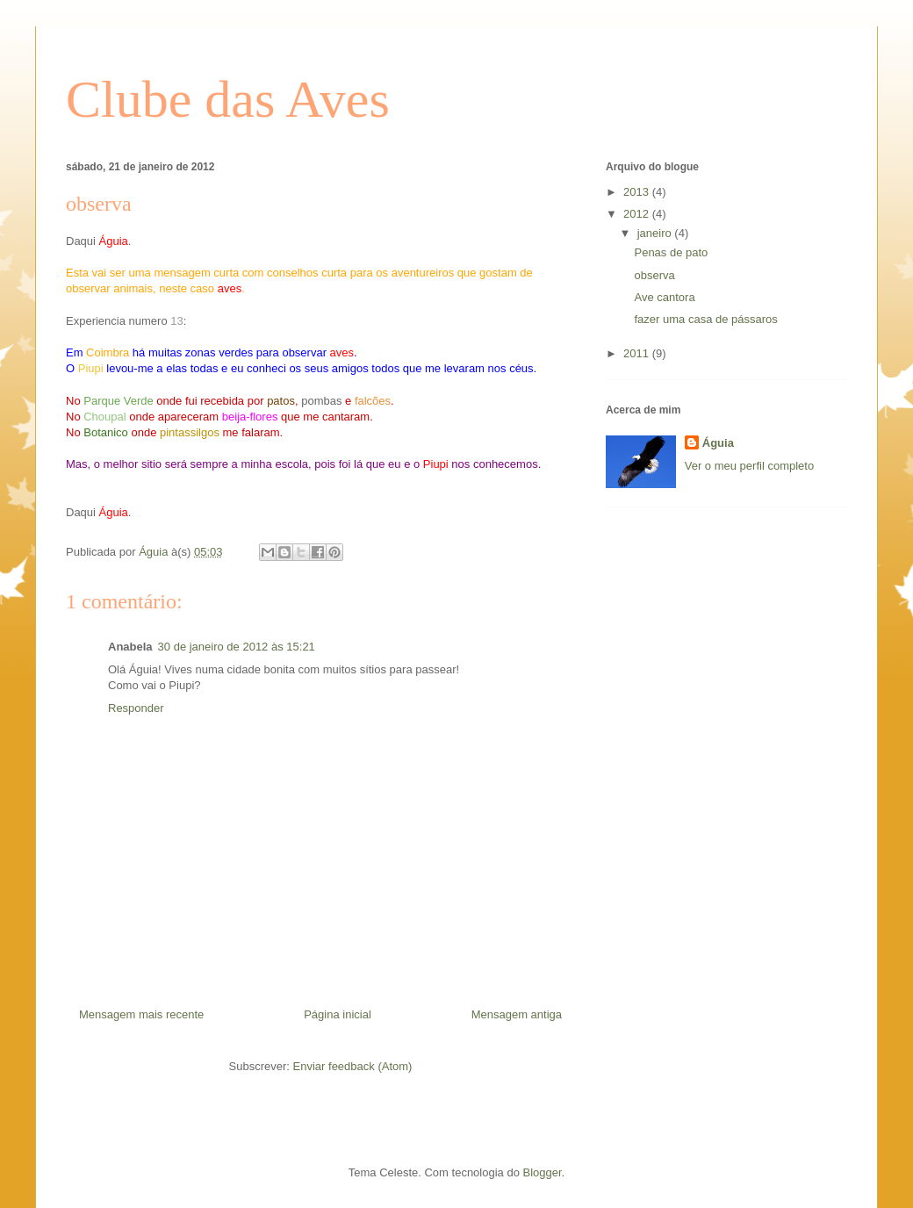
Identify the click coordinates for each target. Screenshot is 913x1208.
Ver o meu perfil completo (749, 465)
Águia (718, 442)
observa (654, 275)
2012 (637, 213)
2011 (637, 353)
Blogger (542, 1172)
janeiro (656, 233)
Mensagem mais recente (141, 1014)
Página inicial (337, 1014)
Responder (136, 708)
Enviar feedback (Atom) (353, 1066)
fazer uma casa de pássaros (705, 319)
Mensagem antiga (516, 1014)
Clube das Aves (228, 99)
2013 (637, 191)
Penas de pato (671, 252)
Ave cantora (664, 297)
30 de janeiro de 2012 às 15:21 (236, 646)
